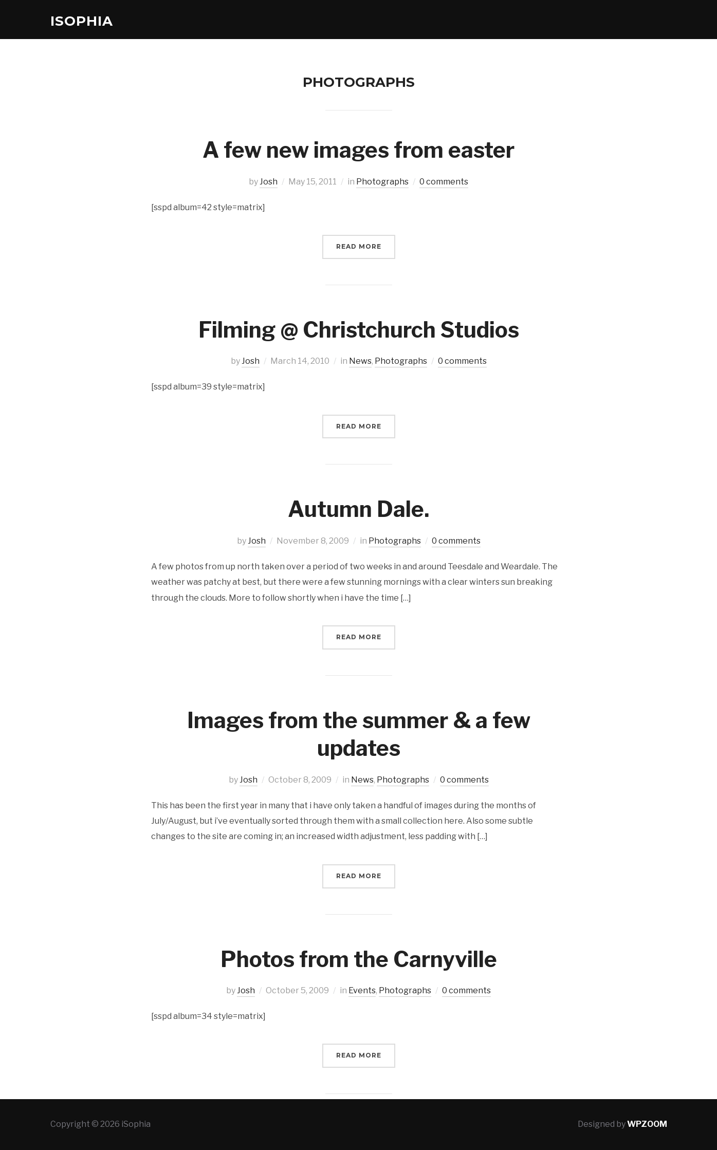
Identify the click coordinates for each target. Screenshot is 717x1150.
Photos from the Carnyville (358, 959)
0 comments (443, 182)
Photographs (382, 182)
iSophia (81, 21)
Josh (269, 182)
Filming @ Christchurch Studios (358, 330)
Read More (358, 246)
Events (362, 990)
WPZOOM (647, 1124)
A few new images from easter (358, 150)
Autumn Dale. (358, 509)
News (360, 361)
